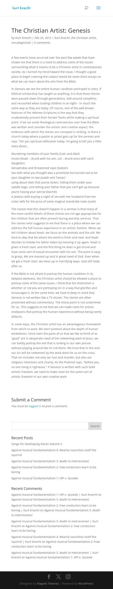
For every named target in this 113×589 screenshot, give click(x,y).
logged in (35, 406)
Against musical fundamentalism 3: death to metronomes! (50, 461)
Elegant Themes (48, 583)
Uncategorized (21, 42)
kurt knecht (62, 38)
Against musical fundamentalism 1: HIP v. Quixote (44, 478)
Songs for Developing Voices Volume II (36, 444)
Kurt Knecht (23, 38)
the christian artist (83, 38)
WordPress (85, 583)
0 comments (42, 42)
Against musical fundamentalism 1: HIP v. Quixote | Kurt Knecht (54, 494)
